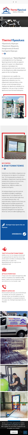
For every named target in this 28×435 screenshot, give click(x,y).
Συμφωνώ (14, 432)
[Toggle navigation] (2, 18)
